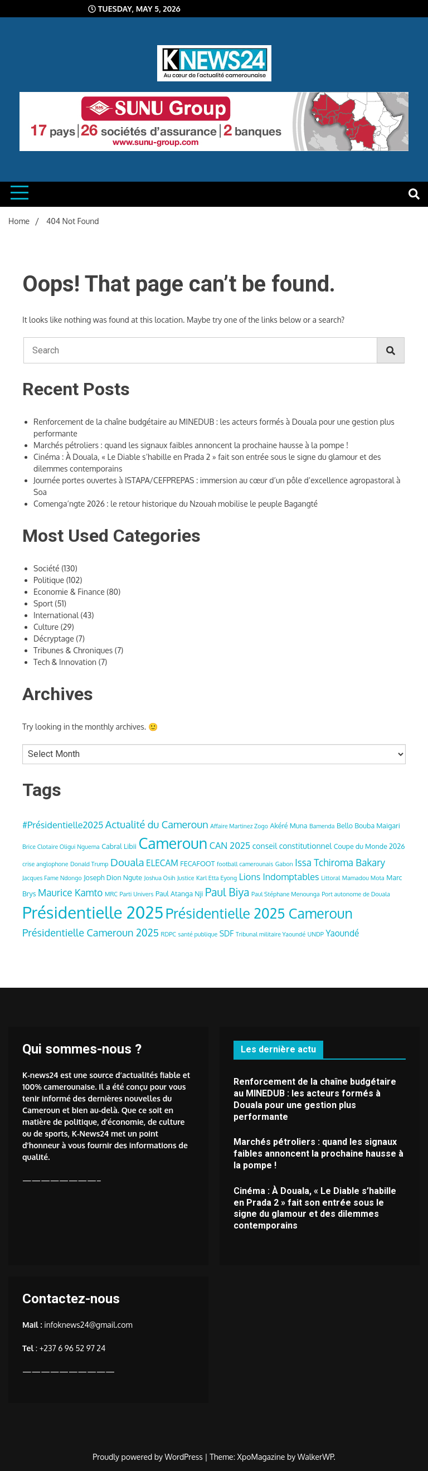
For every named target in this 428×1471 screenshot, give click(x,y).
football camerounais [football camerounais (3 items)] (245, 864)
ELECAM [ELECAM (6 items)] (162, 862)
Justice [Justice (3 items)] (185, 878)
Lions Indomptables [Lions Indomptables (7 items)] (279, 876)
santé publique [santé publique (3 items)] (198, 934)
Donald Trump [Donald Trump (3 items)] (89, 864)
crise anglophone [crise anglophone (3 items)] (45, 864)
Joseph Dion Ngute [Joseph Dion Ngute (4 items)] (113, 877)
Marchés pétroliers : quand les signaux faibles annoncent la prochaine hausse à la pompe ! (190, 445)
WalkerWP (316, 1457)
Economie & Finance (69, 591)
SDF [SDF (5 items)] (227, 933)
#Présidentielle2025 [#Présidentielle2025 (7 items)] (62, 825)
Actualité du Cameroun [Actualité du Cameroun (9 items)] (156, 824)
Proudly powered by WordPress (149, 1457)
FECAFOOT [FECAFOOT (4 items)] (197, 863)
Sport (43, 603)
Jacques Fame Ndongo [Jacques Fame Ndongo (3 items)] (52, 878)
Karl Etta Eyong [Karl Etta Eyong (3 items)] (216, 878)
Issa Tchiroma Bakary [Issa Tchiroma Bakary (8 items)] (340, 862)
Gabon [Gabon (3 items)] (284, 864)
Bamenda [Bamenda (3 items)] (322, 826)
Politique (48, 580)
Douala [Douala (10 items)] (127, 862)
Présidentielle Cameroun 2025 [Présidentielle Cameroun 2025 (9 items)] (90, 932)
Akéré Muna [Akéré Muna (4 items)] (288, 825)
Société (46, 568)
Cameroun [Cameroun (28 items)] (172, 843)
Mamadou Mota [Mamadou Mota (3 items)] (363, 878)
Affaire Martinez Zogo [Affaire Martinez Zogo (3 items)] (239, 826)
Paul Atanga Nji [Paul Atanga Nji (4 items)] (179, 893)
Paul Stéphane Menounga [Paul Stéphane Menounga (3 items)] (285, 894)
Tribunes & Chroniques (73, 650)
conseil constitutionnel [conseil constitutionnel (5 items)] (292, 846)
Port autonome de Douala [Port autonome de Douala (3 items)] (356, 894)
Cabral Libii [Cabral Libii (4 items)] (119, 846)
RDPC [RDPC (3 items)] (169, 934)
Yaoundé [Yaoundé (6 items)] (342, 933)
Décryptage (53, 638)
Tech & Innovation (64, 662)
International (56, 615)
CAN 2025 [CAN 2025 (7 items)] (230, 845)
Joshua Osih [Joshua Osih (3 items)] (160, 878)
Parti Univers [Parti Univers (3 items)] (137, 894)
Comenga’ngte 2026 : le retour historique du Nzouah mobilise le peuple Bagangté (175, 503)
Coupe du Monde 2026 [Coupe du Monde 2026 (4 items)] (369, 846)
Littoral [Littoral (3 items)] (330, 878)
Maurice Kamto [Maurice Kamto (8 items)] (70, 892)
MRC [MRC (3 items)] (111, 894)
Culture (46, 627)
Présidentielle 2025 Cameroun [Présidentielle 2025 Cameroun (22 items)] (259, 913)
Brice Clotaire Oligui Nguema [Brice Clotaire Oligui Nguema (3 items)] (61, 847)
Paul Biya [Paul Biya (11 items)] (227, 892)
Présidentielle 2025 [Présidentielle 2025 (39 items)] (92, 912)
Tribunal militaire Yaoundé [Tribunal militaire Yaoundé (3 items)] (270, 934)
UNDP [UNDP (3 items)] (316, 934)
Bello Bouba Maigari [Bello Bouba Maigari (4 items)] (368, 825)
